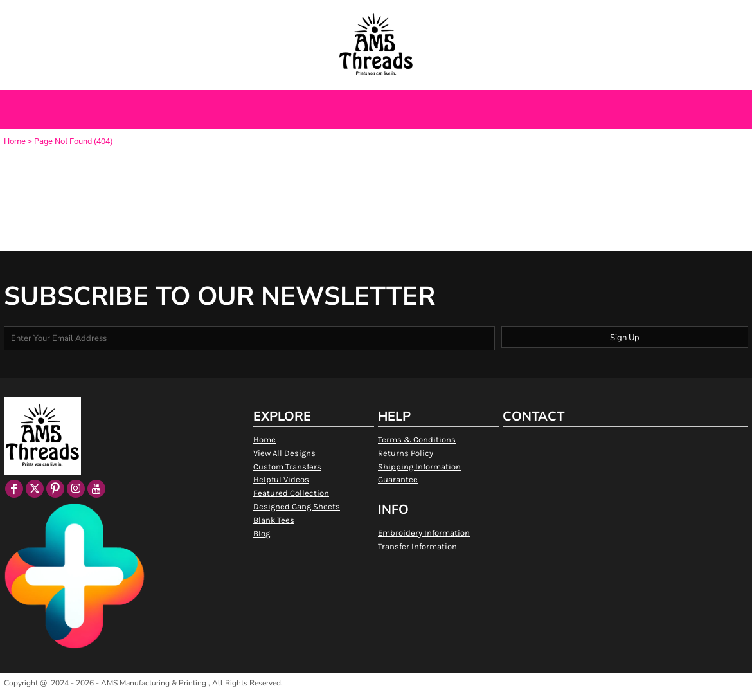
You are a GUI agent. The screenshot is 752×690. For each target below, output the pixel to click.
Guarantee (398, 479)
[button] (70, 15)
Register (656, 15)
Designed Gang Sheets (296, 506)
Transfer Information (417, 546)
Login (617, 15)
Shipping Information (419, 466)
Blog (261, 533)
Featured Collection (291, 493)
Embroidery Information (424, 533)
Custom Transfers (287, 466)
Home (15, 141)
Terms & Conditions (417, 439)
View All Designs (284, 453)
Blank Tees (273, 520)
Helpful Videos (281, 479)
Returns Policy (405, 453)
